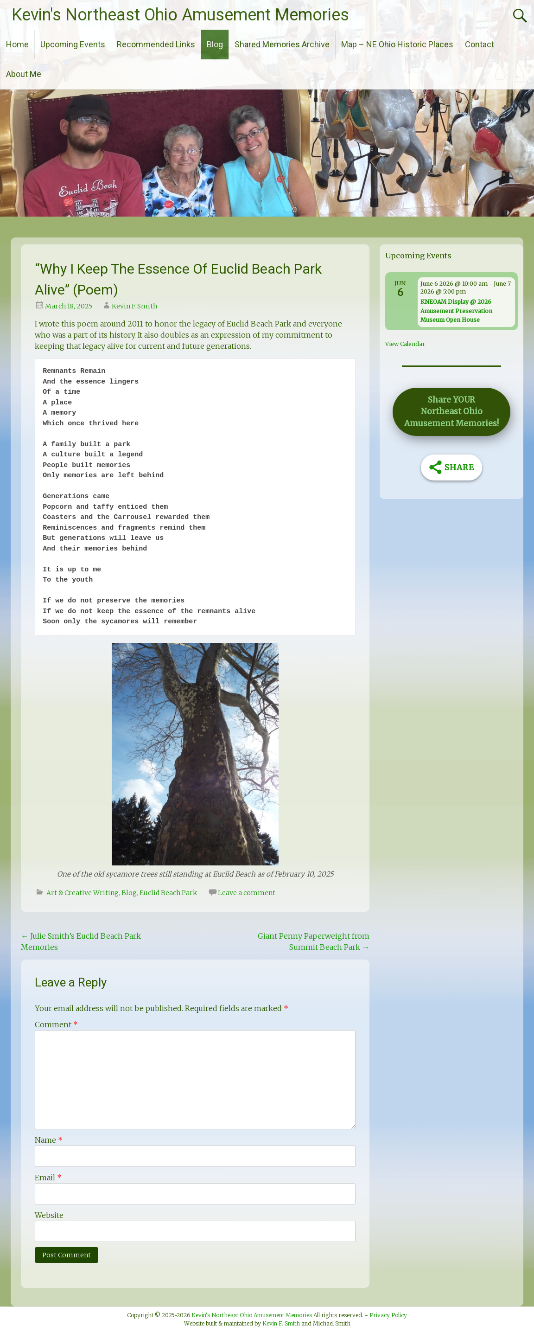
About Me (23, 74)
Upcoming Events (72, 44)
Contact (479, 44)
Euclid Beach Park (168, 893)
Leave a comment (246, 893)
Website (49, 1215)
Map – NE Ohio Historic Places (397, 44)
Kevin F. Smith (134, 306)
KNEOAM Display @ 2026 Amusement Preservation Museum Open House (456, 310)
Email (48, 1177)
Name (49, 1140)
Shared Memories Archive (282, 44)
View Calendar (405, 343)
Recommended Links (156, 44)
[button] (451, 411)
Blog (215, 44)
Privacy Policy (388, 1315)
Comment (56, 1024)
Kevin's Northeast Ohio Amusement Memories (180, 15)
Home (17, 44)
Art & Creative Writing (82, 893)
